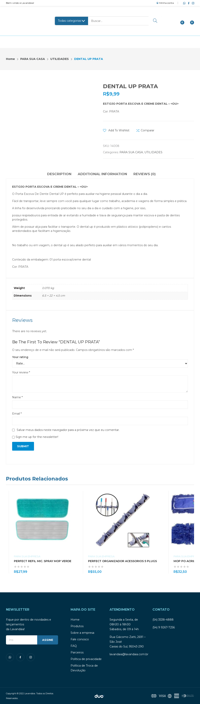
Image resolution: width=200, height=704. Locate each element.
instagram (192, 3)
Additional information (102, 174)
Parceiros (77, 652)
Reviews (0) (144, 174)
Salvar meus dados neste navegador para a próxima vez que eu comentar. (68, 430)
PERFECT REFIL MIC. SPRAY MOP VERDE (42, 561)
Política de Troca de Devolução (84, 668)
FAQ (74, 646)
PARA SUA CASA (131, 152)
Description (59, 174)
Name (17, 397)
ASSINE (47, 640)
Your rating (20, 357)
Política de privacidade (86, 659)
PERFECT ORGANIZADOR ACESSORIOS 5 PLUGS (122, 561)
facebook (188, 3)
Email (17, 413)
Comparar (147, 130)
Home (75, 619)
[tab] (59, 175)
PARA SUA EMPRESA (27, 556)
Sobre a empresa (82, 633)
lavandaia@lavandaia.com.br (129, 654)
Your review (21, 372)
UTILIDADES (153, 152)
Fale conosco (80, 639)
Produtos (77, 626)
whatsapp (183, 3)
